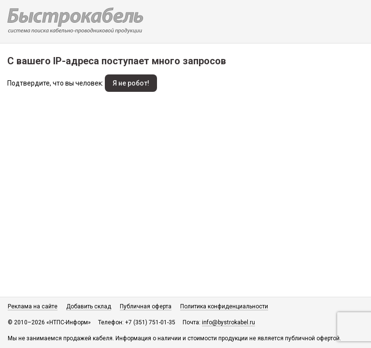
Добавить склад (88, 306)
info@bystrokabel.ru (228, 322)
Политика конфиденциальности (224, 306)
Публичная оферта (145, 306)
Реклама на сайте (32, 306)
